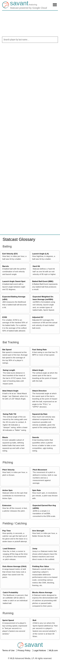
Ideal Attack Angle (10, 391)
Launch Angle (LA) (40, 254)
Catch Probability (10, 592)
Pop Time (6, 531)
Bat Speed (7, 349)
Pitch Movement (40, 470)
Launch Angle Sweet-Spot (13, 281)
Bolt (34, 620)
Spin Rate (36, 490)
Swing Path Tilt (9, 414)
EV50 (4, 317)
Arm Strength (38, 531)
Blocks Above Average (42, 592)
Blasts (5, 437)
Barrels (5, 266)
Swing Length (9, 370)
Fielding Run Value (40, 566)
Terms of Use (8, 650)
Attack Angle (38, 370)
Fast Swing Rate (39, 349)
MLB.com (53, 650)
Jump (34, 548)
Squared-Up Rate (39, 414)
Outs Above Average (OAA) (14, 566)
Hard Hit (36, 266)
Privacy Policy (24, 650)
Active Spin (7, 490)
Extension (6, 505)
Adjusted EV (37, 317)
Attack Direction (39, 391)
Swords (35, 437)
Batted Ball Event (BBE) (42, 281)
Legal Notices (40, 650)
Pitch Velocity (8, 470)
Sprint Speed (8, 620)
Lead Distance (9, 548)
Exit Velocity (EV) (10, 254)
